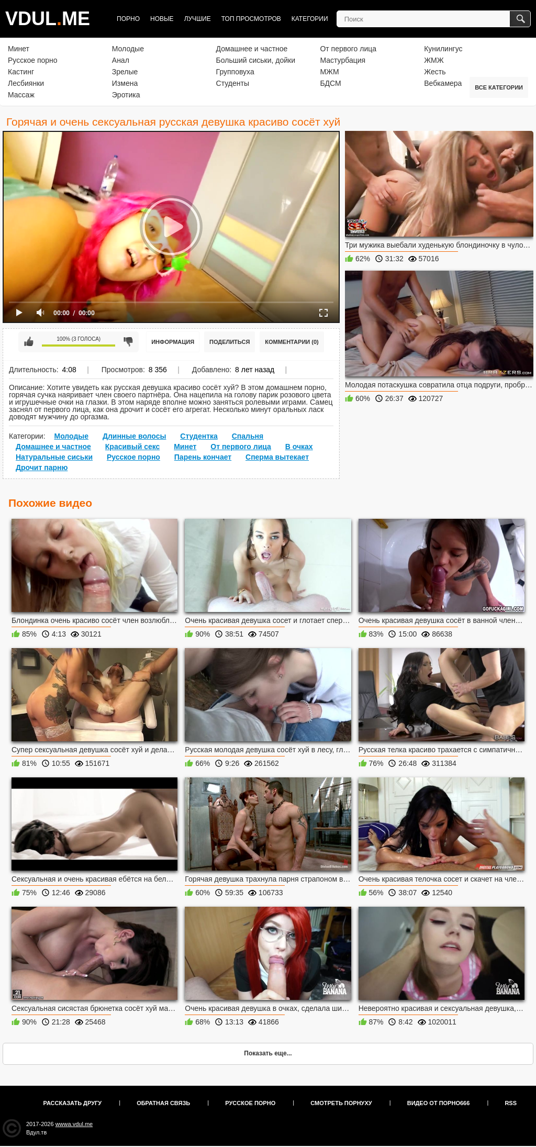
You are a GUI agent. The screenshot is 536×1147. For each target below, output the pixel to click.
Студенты (232, 83)
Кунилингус (443, 48)
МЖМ (329, 72)
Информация (172, 342)
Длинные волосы (134, 436)
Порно (128, 19)
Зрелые (125, 72)
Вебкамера (443, 83)
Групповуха (235, 72)
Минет (18, 48)
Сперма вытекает (277, 457)
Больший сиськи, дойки (255, 60)
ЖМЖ (434, 60)
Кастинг (21, 72)
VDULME (47, 18)
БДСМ (330, 83)
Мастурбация (342, 60)
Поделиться (229, 342)
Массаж (21, 95)
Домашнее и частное (252, 48)
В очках (299, 446)
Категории (310, 19)
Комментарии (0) (292, 342)
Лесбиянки (26, 83)
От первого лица (348, 48)
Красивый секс (132, 446)
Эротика (126, 95)
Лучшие (197, 19)
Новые (162, 19)
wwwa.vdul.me (74, 1124)
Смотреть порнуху (341, 1103)
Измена (125, 83)
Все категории (499, 87)
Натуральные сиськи (54, 457)
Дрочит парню (42, 467)
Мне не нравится (128, 341)
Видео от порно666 (438, 1103)
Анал (120, 60)
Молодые (128, 48)
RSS (511, 1103)
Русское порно (33, 60)
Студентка (199, 436)
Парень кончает (202, 457)
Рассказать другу (72, 1103)
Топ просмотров (251, 19)
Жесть (434, 72)
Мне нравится (28, 341)
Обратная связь (163, 1103)
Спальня (247, 436)
